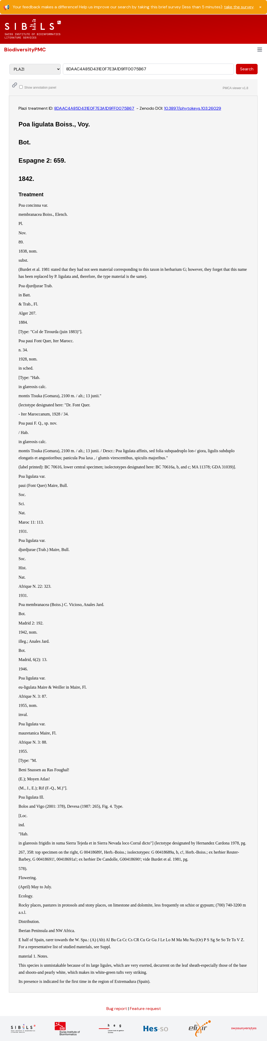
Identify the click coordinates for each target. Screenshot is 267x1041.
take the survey (238, 7)
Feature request (145, 1008)
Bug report (117, 1008)
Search (246, 69)
